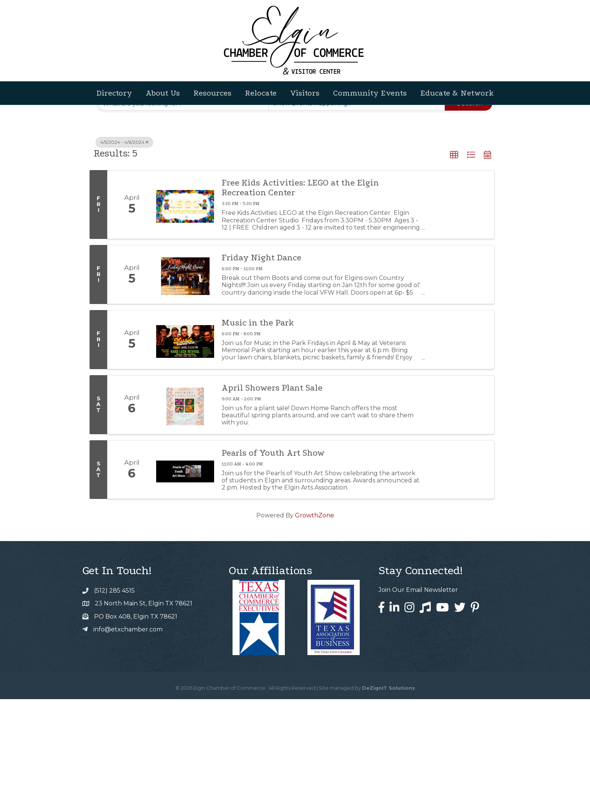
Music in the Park (258, 436)
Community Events (370, 92)
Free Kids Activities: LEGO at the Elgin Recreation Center (300, 300)
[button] (493, 191)
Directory (114, 92)
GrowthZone (314, 628)
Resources (212, 92)
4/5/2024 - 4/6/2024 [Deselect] (124, 255)
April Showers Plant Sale (272, 501)
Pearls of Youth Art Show (273, 566)
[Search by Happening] (356, 216)
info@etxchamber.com (128, 742)
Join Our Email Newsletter (418, 702)
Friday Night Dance (261, 371)
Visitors (304, 92)
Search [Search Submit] (468, 216)
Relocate (261, 92)
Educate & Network (457, 92)
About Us (163, 92)
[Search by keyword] (183, 216)
